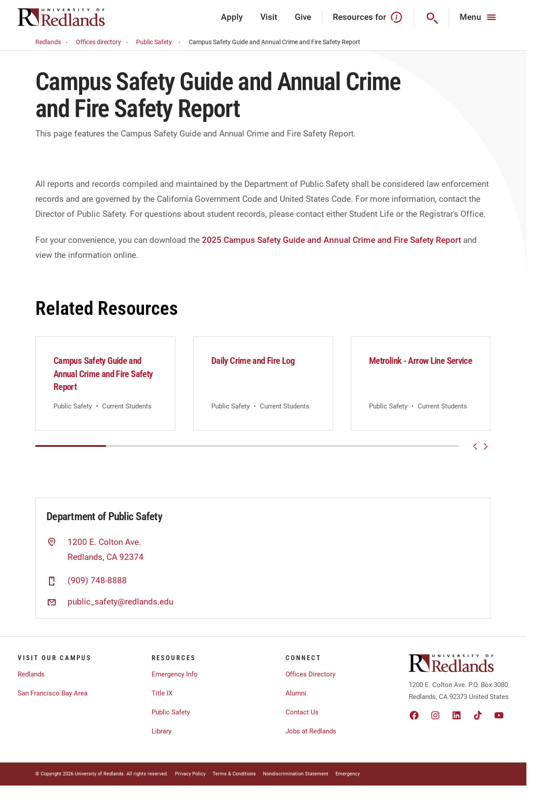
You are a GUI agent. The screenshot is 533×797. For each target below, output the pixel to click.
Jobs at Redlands (311, 731)
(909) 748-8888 (97, 580)
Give (303, 17)
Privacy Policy (190, 774)
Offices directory (103, 42)
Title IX (162, 693)
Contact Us (302, 712)
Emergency (347, 774)
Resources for (368, 17)
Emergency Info (175, 674)
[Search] (431, 17)
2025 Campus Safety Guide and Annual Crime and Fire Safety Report (331, 240)
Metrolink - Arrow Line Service (420, 360)
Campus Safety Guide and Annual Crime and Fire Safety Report (102, 373)
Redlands (52, 42)
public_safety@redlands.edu (120, 602)
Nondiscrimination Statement (295, 774)
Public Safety (159, 42)
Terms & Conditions (234, 774)
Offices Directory (310, 674)
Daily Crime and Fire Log (253, 360)
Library (161, 731)
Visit (268, 17)
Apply (232, 17)
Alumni (296, 693)
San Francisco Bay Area (53, 693)
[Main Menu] (479, 17)
